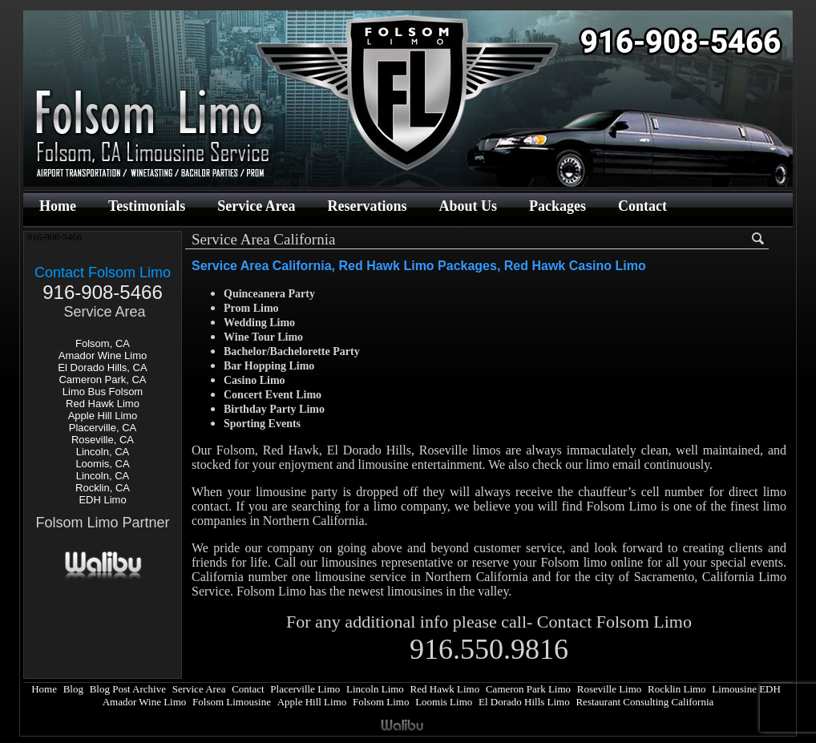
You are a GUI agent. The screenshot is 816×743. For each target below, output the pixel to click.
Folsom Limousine (231, 702)
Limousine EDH (746, 689)
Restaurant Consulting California (644, 702)
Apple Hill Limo (103, 416)
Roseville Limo (609, 689)
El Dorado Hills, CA (102, 367)
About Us (467, 206)
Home (57, 206)
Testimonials (146, 206)
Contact (642, 206)
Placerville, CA (103, 428)
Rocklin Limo (677, 689)
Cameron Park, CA (102, 380)
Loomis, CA (102, 464)
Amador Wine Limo (103, 355)
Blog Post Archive (128, 689)
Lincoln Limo (375, 689)
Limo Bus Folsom (103, 392)
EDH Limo (102, 500)
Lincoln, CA (102, 452)
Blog (73, 689)
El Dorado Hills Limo (524, 702)
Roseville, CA (102, 440)
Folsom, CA (102, 343)
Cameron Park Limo (528, 689)
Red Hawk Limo (102, 404)
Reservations (366, 206)
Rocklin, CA (102, 488)
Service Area (256, 206)
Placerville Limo (305, 689)
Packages (557, 206)
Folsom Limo (381, 702)
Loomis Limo (443, 702)
